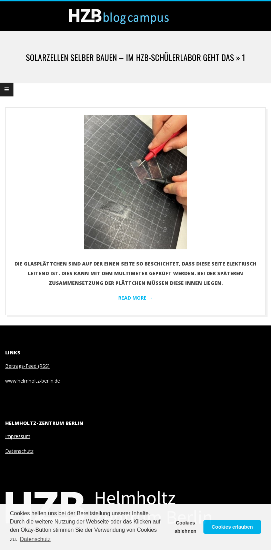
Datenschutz (19, 451)
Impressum (17, 436)
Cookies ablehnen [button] (185, 527)
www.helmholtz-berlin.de (32, 380)
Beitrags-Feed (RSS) (27, 366)
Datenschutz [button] (35, 539)
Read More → (135, 297)
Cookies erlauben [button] (232, 527)
